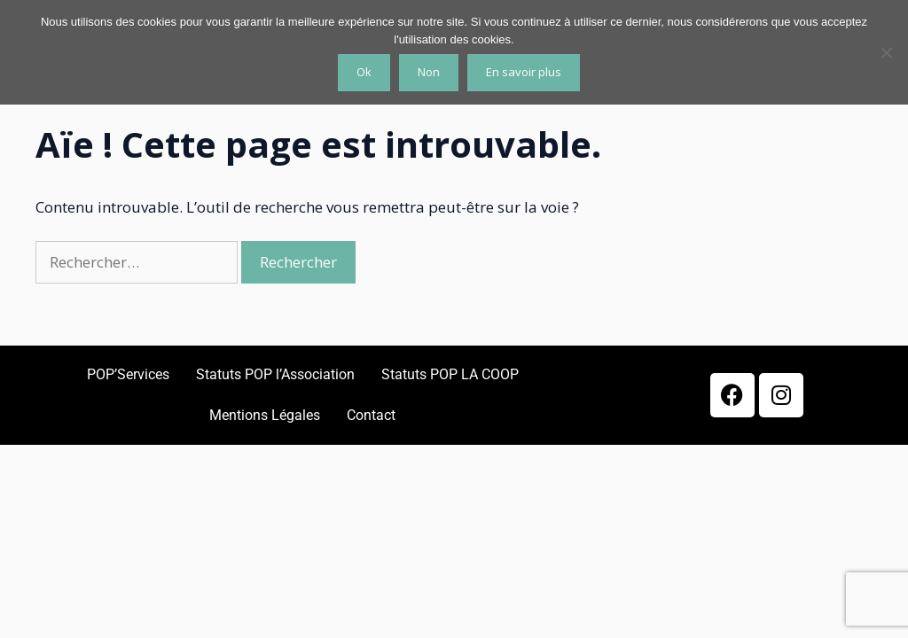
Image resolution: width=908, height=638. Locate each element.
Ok (364, 72)
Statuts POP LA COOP (450, 374)
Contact (371, 415)
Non (429, 72)
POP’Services (128, 374)
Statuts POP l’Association (275, 374)
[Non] (886, 52)
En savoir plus (523, 72)
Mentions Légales (264, 415)
